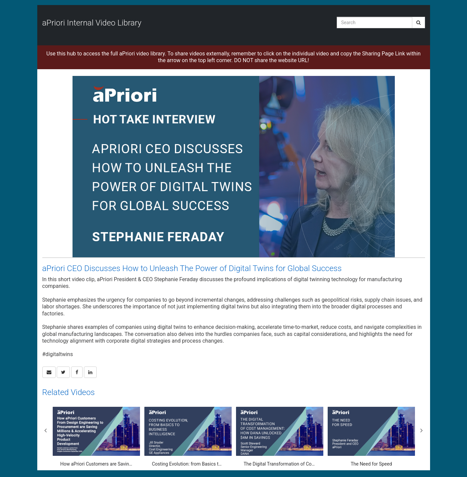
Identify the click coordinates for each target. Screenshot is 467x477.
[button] (49, 372)
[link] (63, 372)
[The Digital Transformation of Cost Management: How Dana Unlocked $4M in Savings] (279, 437)
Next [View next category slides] (421, 430)
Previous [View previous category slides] (45, 430)
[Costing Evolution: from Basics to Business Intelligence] (188, 437)
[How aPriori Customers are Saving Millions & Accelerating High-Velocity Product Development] (96, 437)
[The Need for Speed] (371, 437)
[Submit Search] (418, 22)
